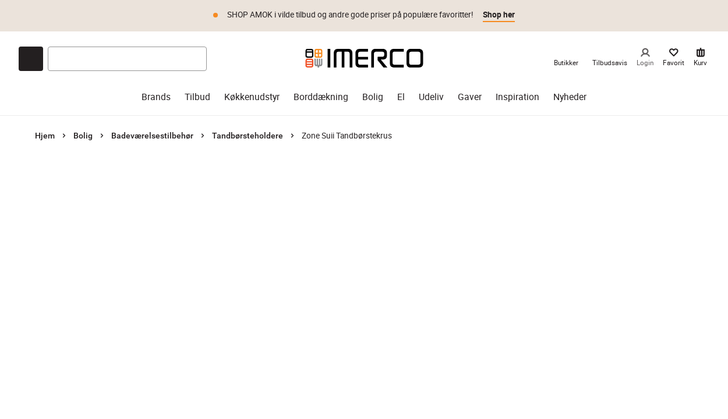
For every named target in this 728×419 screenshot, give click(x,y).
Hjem (45, 135)
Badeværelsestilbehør (152, 135)
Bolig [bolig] (372, 97)
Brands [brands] (156, 97)
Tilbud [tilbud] (197, 97)
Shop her (499, 14)
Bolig (83, 135)
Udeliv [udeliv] (431, 97)
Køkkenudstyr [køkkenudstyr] (252, 97)
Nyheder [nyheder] (569, 97)
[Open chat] (31, 59)
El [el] (401, 97)
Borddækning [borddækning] (321, 97)
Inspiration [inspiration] (517, 97)
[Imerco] (364, 58)
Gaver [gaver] (470, 97)
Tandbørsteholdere (247, 135)
